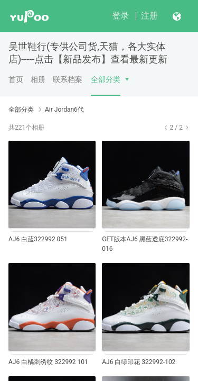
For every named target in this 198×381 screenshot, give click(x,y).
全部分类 (105, 79)
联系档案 (67, 79)
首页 (15, 79)
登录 (120, 16)
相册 (38, 79)
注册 (149, 16)
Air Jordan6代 (64, 109)
